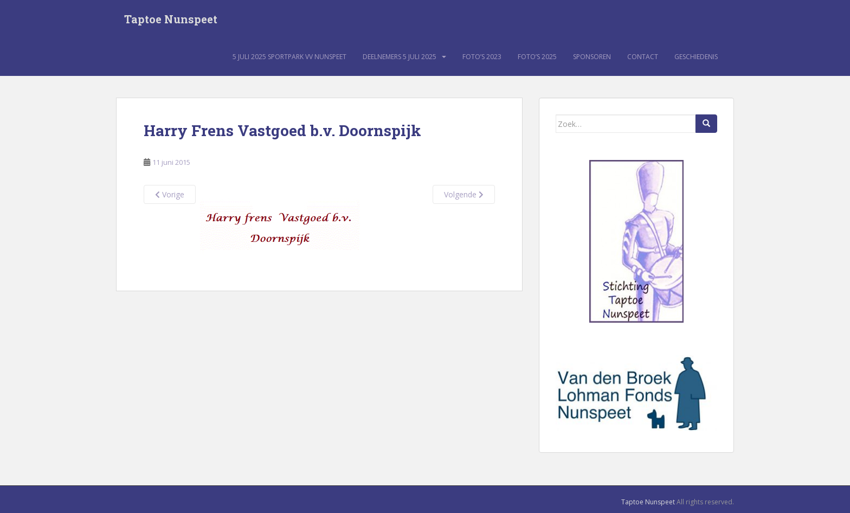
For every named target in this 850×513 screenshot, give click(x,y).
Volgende (464, 194)
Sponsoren (592, 56)
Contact (642, 56)
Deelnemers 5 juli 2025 (399, 56)
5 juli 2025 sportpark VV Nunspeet (289, 56)
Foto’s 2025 (537, 56)
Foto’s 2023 (481, 56)
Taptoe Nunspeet (170, 19)
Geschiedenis (696, 56)
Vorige (169, 194)
